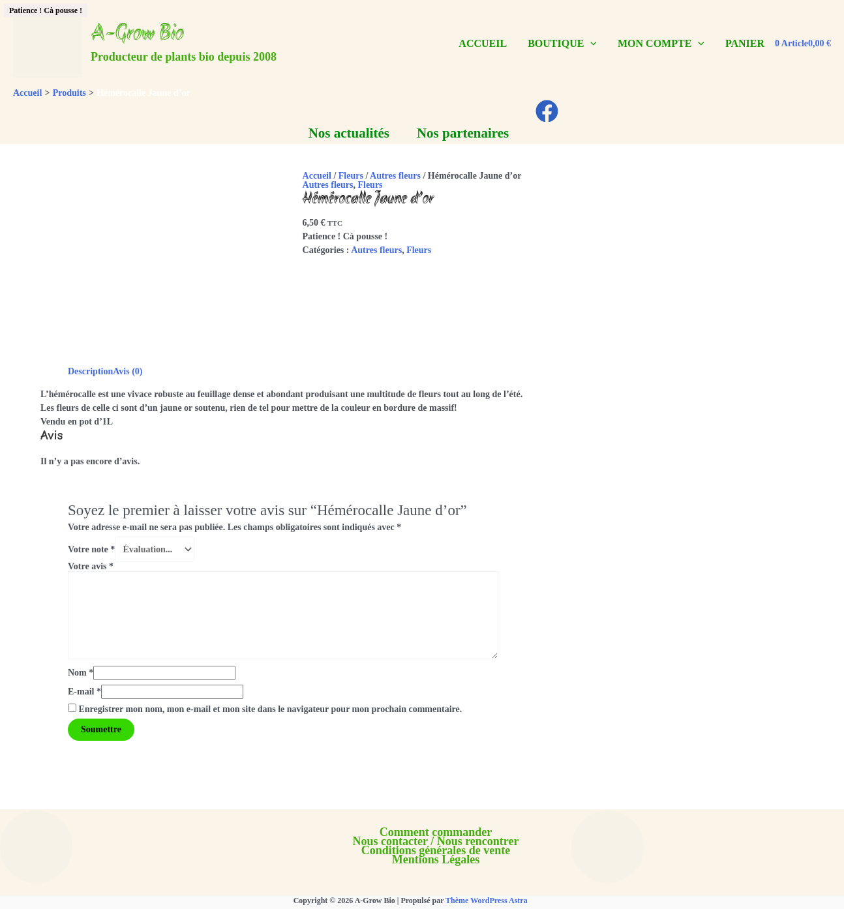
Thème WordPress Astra (486, 900)
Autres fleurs (395, 176)
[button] (590, 43)
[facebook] (548, 111)
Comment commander (436, 832)
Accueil (317, 176)
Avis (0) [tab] (127, 371)
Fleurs (351, 176)
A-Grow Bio (137, 34)
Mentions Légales (436, 859)
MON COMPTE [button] (661, 43)
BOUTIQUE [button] (562, 43)
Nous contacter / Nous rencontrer (436, 841)
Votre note (91, 549)
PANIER (744, 43)
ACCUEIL (483, 43)
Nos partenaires (463, 133)
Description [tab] (90, 371)
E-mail (84, 691)
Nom (80, 673)
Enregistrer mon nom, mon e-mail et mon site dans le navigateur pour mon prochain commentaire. (270, 709)
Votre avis (90, 566)
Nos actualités (349, 133)
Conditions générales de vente (436, 850)
